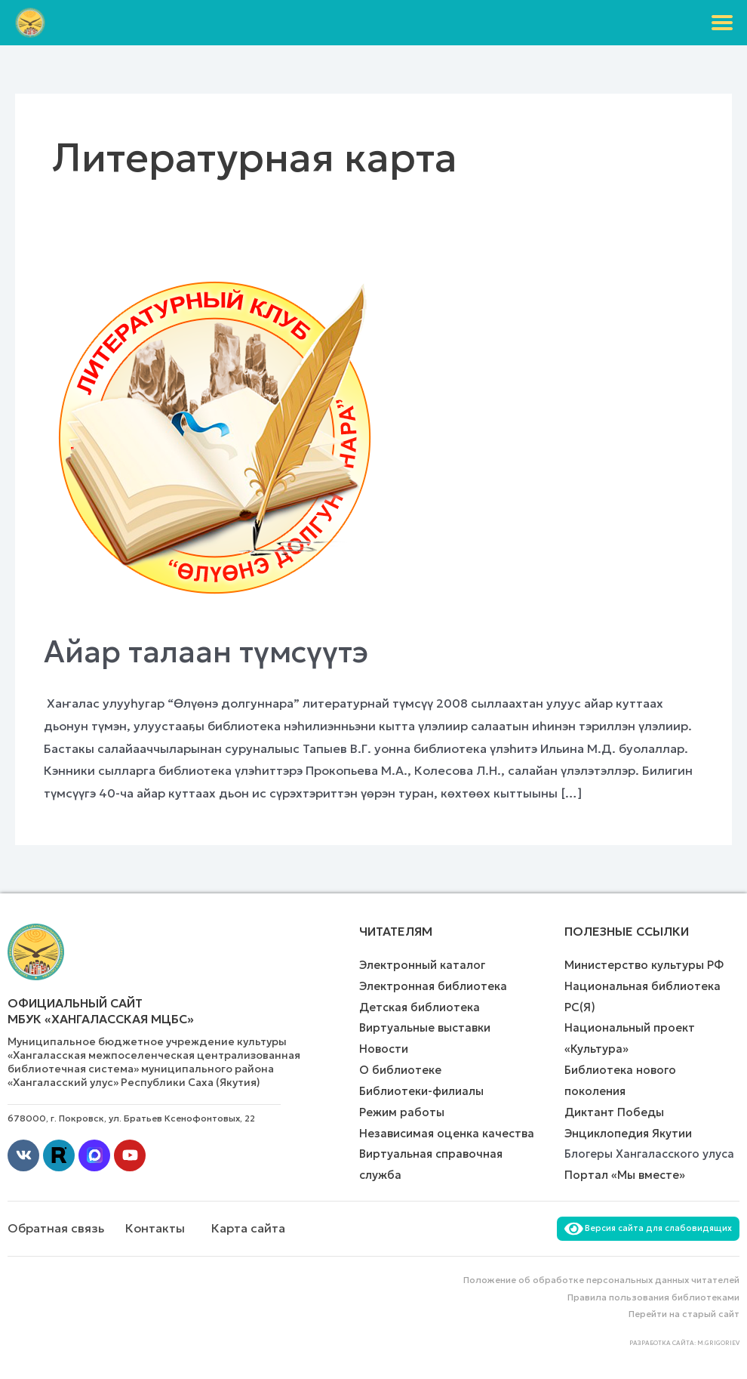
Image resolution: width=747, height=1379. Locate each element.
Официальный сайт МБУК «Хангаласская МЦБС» (101, 1010)
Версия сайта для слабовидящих (648, 1228)
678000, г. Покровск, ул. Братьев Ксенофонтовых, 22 (131, 1118)
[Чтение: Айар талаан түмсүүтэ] (216, 438)
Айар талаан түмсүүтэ (206, 652)
